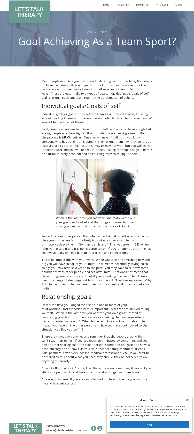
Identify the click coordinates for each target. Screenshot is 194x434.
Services (123, 5)
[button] (187, 400)
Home (107, 5)
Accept (149, 424)
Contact (162, 5)
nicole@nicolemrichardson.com (66, 430)
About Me (142, 5)
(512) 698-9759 (55, 426)
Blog (178, 5)
